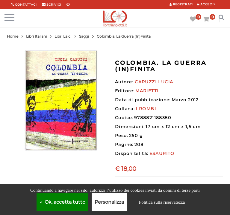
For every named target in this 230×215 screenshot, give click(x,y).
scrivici (53, 5)
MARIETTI (146, 90)
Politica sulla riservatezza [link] (162, 202)
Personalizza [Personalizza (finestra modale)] (109, 202)
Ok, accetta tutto (62, 202)
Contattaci (26, 5)
